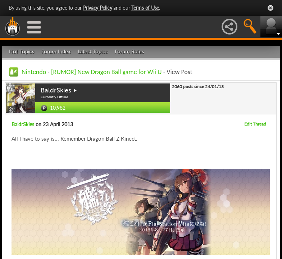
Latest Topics (93, 52)
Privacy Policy (97, 8)
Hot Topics (21, 52)
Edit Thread (255, 124)
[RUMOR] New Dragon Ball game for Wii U (106, 72)
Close (270, 8)
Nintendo (34, 72)
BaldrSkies (56, 90)
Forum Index (55, 52)
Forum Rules (129, 52)
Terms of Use (145, 8)
